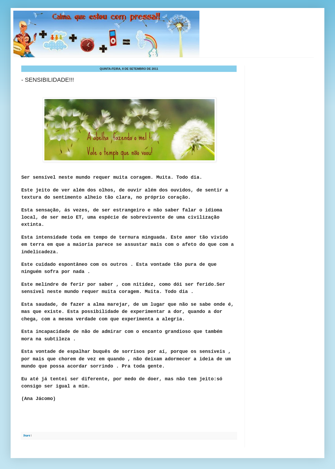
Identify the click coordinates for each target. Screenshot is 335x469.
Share (26, 435)
